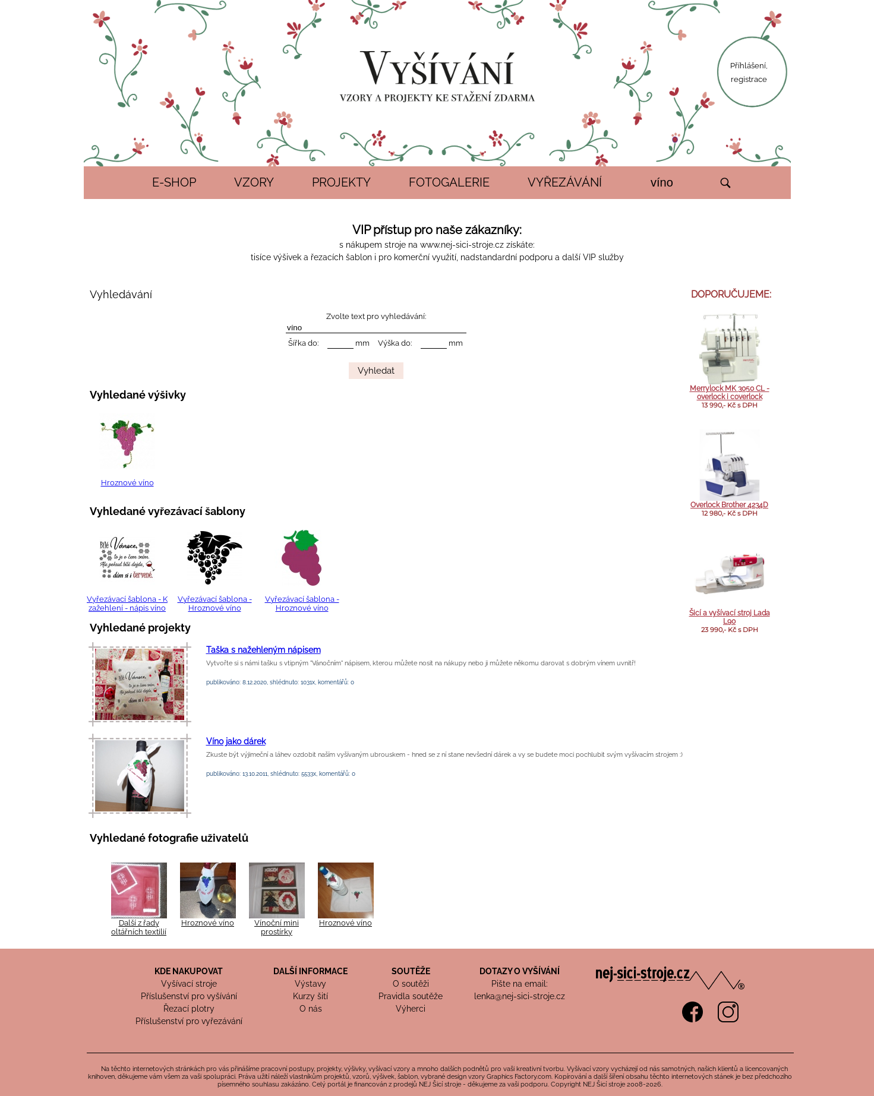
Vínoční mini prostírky (276, 927)
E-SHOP (174, 182)
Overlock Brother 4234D (729, 505)
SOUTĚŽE (411, 971)
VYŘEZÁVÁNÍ (565, 182)
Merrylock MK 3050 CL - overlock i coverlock (729, 392)
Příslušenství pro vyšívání (189, 996)
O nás (310, 1008)
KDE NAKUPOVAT (188, 971)
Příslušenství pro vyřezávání (188, 1021)
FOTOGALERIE (449, 182)
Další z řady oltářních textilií (138, 927)
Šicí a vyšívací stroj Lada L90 (729, 617)
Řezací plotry (188, 1008)
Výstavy (310, 983)
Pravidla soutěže (410, 996)
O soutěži (411, 983)
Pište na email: (519, 983)
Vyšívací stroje (189, 983)
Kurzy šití (310, 996)
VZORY (254, 182)
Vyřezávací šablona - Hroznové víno (215, 603)
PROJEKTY (341, 182)
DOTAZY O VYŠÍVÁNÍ (519, 971)
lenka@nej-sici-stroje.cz (519, 996)
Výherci (410, 1008)
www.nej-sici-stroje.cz (462, 244)
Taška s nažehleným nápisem (263, 650)
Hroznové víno (127, 482)
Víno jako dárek (236, 741)
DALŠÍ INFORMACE (310, 971)
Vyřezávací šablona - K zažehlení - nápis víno (127, 603)
